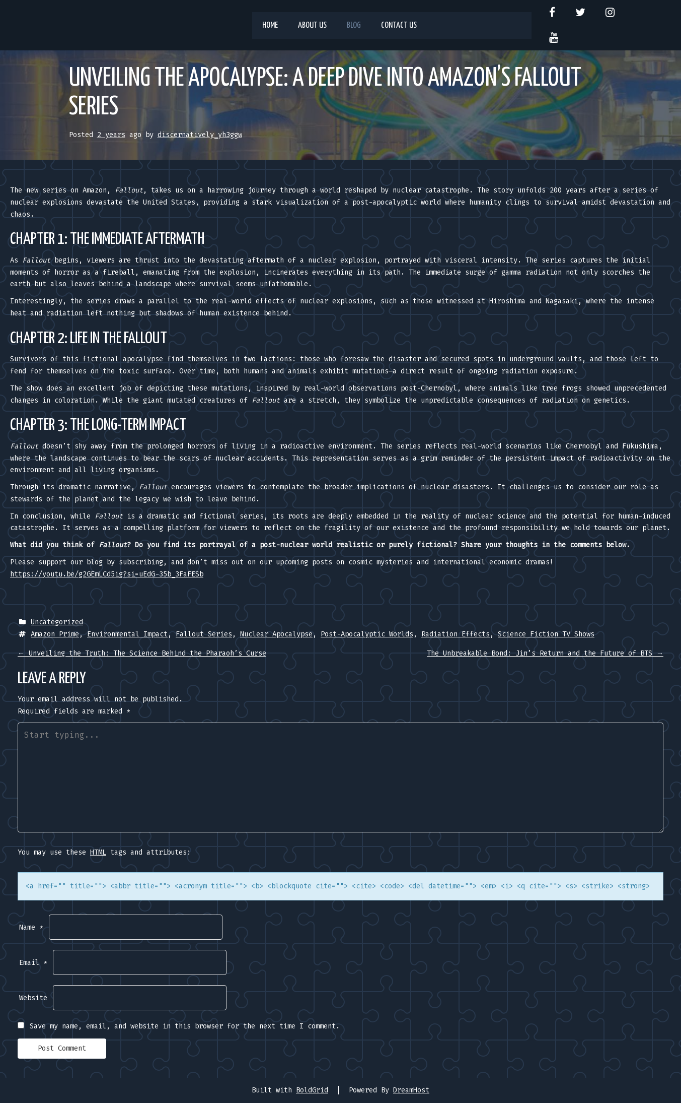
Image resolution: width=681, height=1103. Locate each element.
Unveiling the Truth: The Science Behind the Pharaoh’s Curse (142, 653)
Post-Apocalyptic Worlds (367, 634)
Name (31, 927)
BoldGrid (312, 1090)
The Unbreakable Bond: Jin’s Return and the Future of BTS (545, 653)
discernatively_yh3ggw (200, 135)
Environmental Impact (127, 634)
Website (33, 998)
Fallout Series (204, 634)
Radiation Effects (455, 634)
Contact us (399, 25)
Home (270, 25)
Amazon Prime (55, 634)
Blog (354, 25)
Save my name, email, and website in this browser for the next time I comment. (185, 1026)
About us (312, 25)
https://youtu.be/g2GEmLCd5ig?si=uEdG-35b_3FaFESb (106, 574)
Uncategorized (57, 622)
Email (33, 962)
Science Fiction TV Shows (546, 634)
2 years (111, 135)
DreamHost (411, 1090)
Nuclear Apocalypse (276, 634)
